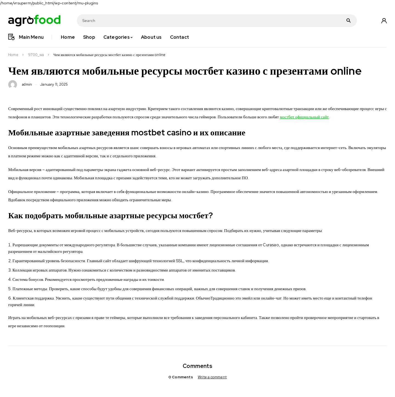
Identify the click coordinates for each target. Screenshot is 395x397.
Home (13, 55)
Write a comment (212, 377)
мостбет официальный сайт (304, 117)
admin (27, 84)
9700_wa (36, 55)
